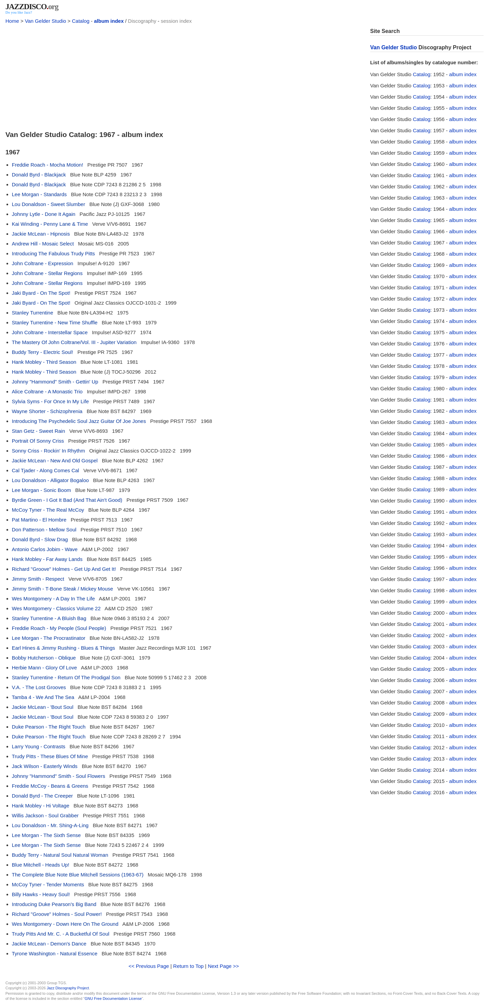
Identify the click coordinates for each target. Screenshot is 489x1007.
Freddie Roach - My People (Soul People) (59, 628)
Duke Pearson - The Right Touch (49, 727)
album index (109, 21)
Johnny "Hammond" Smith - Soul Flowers (58, 776)
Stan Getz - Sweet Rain (38, 431)
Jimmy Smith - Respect (38, 579)
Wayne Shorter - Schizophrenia (47, 411)
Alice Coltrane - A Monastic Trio (47, 391)
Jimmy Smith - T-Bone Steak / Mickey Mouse (62, 589)
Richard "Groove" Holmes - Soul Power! (57, 914)
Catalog (81, 21)
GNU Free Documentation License (113, 998)
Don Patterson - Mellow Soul (44, 529)
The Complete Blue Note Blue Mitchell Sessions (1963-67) (78, 874)
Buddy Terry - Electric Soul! (42, 352)
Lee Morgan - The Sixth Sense (46, 835)
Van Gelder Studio (45, 21)
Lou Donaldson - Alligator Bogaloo (50, 480)
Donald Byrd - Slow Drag (40, 539)
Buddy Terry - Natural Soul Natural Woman (60, 855)
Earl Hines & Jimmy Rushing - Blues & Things (63, 648)
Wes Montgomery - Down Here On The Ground (65, 924)
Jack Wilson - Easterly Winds (44, 766)
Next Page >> (223, 966)
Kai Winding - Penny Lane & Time (50, 224)
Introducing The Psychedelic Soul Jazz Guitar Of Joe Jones (79, 421)
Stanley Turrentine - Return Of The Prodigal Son (66, 677)
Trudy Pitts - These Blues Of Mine (50, 756)
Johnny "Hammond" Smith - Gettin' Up (55, 382)
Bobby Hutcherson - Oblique (44, 658)
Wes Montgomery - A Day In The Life (53, 598)
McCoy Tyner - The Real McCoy (48, 510)
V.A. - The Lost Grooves (39, 687)
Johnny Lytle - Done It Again (43, 214)
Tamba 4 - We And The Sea (43, 697)
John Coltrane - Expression (42, 263)
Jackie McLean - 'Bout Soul (42, 707)
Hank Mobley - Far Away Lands (47, 559)
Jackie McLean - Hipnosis (41, 234)
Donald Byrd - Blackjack (39, 174)
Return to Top (188, 966)
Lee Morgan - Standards (39, 194)
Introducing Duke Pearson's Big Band (54, 904)
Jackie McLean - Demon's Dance (49, 943)
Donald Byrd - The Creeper (42, 796)
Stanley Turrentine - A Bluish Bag (49, 618)
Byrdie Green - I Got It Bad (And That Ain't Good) (67, 500)
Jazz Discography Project (68, 988)
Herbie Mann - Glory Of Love (44, 667)
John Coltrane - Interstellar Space (50, 332)
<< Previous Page (148, 966)
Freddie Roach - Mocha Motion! (47, 165)
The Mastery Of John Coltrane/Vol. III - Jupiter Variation (74, 342)
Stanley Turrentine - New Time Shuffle (54, 322)
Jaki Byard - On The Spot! (41, 293)
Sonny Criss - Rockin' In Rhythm (48, 451)
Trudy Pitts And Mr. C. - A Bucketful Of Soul (60, 934)
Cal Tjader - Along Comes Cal (45, 470)
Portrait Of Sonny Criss (38, 441)
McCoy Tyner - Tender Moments (48, 884)
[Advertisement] (183, 75)
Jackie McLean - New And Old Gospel (55, 460)
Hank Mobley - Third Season (44, 362)
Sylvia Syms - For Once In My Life (50, 401)
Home (12, 21)
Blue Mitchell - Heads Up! (40, 865)
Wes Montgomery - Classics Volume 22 (56, 608)
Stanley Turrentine (32, 312)
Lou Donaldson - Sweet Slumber (48, 204)
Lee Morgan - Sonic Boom (41, 490)
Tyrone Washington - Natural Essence (54, 953)
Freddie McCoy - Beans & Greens (50, 786)
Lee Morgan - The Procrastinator (49, 638)
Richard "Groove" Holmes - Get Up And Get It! (64, 569)
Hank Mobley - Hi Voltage (40, 805)
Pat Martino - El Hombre (39, 520)
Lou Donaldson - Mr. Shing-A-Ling (50, 825)
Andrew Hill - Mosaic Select (43, 243)
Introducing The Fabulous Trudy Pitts (53, 253)
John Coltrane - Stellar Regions (47, 273)
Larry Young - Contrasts (39, 746)
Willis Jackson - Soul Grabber (45, 815)
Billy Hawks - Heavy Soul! (41, 894)
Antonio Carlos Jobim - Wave (45, 549)
